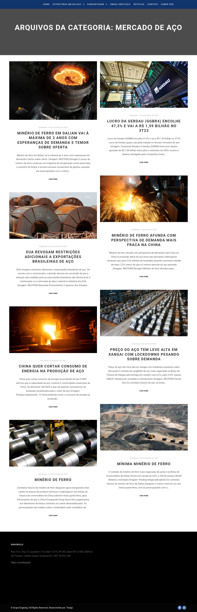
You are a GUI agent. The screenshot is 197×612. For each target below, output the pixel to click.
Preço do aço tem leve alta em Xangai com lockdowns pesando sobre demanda (144, 354)
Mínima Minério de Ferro (144, 464)
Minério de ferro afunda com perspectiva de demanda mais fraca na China (144, 240)
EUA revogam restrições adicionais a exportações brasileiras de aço (53, 257)
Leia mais (53, 179)
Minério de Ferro (53, 480)
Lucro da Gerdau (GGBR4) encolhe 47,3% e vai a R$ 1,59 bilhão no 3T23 (144, 126)
